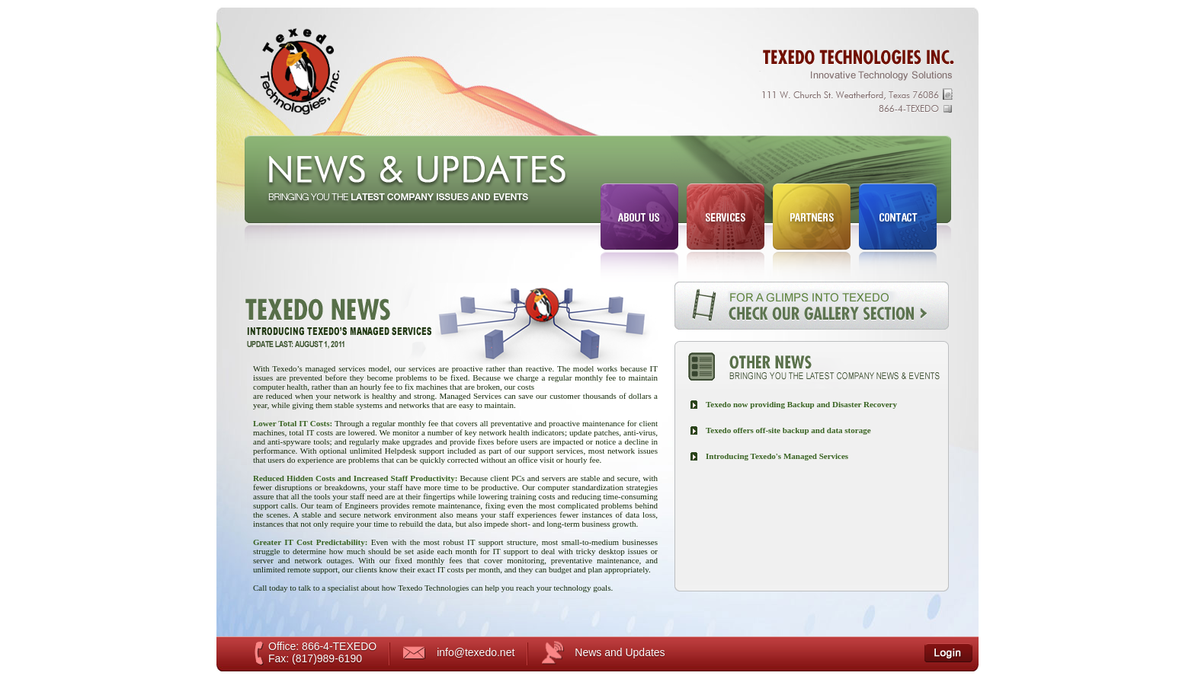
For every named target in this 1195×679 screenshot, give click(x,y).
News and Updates (620, 652)
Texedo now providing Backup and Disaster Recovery (801, 404)
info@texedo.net (475, 652)
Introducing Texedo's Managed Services (777, 456)
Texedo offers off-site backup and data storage (788, 430)
